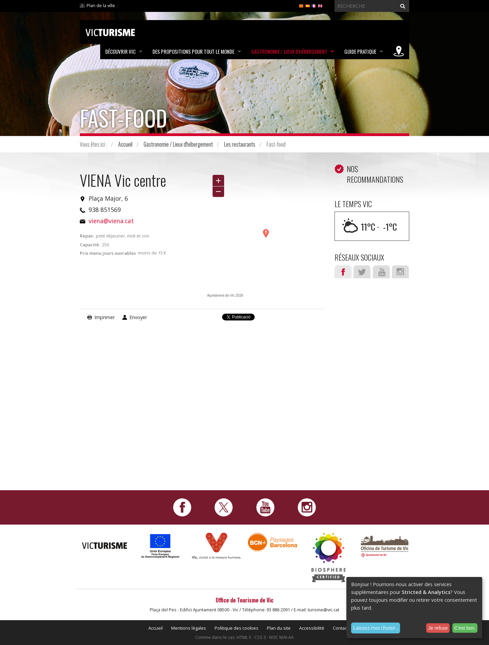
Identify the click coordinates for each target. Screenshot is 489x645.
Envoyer (138, 317)
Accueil (125, 144)
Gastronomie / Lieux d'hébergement (289, 51)
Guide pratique (360, 51)
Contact (340, 628)
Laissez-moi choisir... (375, 628)
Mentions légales (188, 628)
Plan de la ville (101, 5)
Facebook (342, 271)
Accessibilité (311, 628)
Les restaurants (239, 144)
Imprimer (104, 317)
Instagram (400, 271)
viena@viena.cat (111, 221)
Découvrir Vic (120, 51)
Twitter (362, 271)
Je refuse (438, 628)
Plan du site (279, 628)
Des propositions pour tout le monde (193, 51)
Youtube (381, 271)
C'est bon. (465, 628)
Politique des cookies (236, 628)
